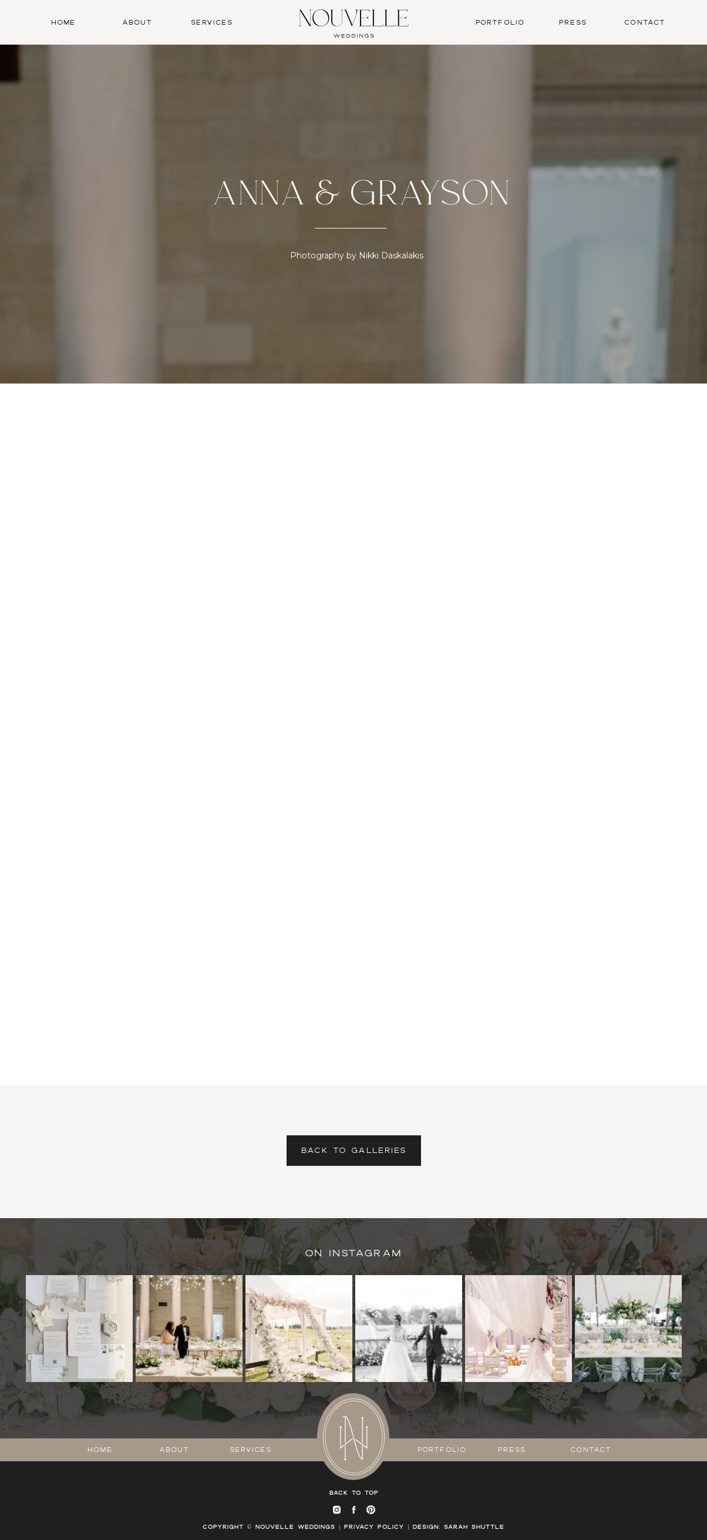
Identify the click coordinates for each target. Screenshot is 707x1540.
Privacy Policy (374, 1527)
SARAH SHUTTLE (474, 1527)
